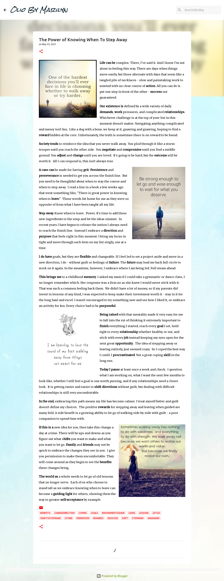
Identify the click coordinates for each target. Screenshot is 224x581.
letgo (156, 513)
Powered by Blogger (112, 576)
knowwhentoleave (113, 513)
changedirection (64, 513)
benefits (45, 513)
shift (125, 518)
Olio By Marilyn (39, 10)
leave (132, 513)
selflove (113, 518)
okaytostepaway (50, 518)
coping (83, 513)
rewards (98, 518)
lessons (144, 513)
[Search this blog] (202, 10)
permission (82, 518)
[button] (41, 51)
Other (68, 518)
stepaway (138, 518)
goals (94, 513)
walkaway (153, 518)
